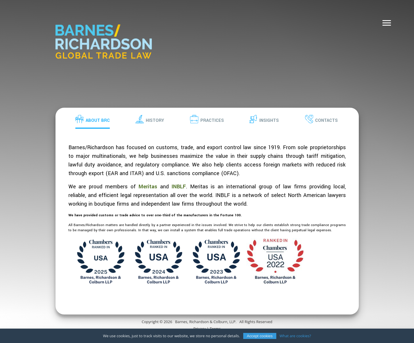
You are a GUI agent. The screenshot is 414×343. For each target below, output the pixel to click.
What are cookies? (295, 337)
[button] (92, 119)
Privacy (199, 328)
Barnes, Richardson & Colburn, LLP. (205, 321)
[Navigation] (386, 23)
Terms (215, 328)
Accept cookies (260, 337)
